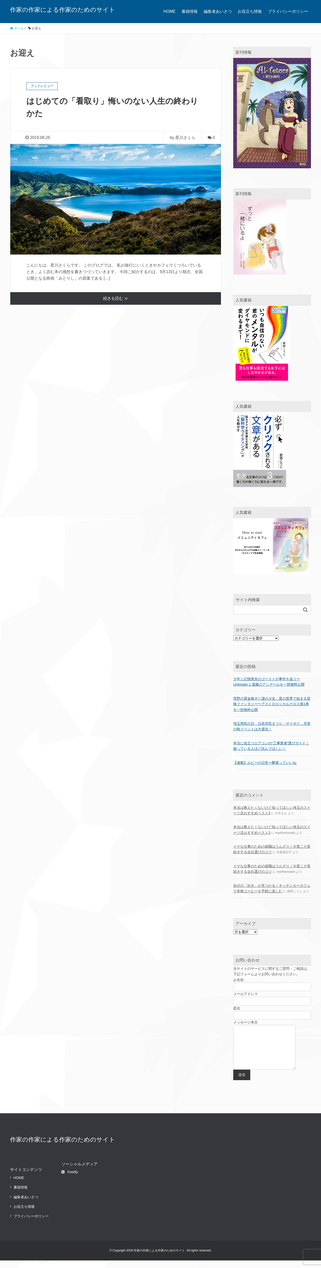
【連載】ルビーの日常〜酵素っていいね (264, 763)
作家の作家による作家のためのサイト (62, 9)
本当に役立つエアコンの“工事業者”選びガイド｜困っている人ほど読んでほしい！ (271, 746)
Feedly (69, 1179)
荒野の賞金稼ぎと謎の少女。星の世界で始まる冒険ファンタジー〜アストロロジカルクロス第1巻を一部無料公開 (271, 704)
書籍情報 (190, 11)
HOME (170, 11)
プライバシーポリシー (288, 11)
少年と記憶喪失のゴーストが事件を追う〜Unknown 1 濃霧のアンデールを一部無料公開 (268, 681)
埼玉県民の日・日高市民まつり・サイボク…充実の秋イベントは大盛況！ (271, 726)
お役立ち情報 (250, 11)
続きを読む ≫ (115, 298)
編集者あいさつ (218, 11)
